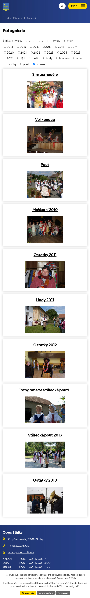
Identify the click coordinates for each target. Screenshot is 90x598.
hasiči (35, 58)
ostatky (11, 64)
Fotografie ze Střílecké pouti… (45, 390)
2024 (63, 52)
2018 (61, 46)
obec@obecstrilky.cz (21, 552)
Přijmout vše (28, 593)
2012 (57, 41)
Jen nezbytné (46, 593)
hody (49, 58)
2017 (48, 46)
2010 (32, 41)
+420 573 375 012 (19, 545)
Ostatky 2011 (45, 254)
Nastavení (63, 593)
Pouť (45, 164)
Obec (16, 18)
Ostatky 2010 (45, 480)
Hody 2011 (45, 300)
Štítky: (7, 40)
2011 (45, 41)
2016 (36, 46)
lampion (64, 58)
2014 (10, 46)
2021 (23, 52)
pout (26, 64)
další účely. (71, 578)
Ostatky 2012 (45, 345)
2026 (10, 58)
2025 (77, 52)
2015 (23, 46)
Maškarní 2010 (45, 209)
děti (22, 58)
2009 (18, 41)
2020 (10, 52)
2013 (70, 41)
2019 (74, 46)
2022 (36, 52)
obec (79, 58)
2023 (50, 52)
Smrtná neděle (45, 74)
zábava (40, 64)
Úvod (6, 18)
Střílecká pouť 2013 (45, 435)
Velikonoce (45, 119)
